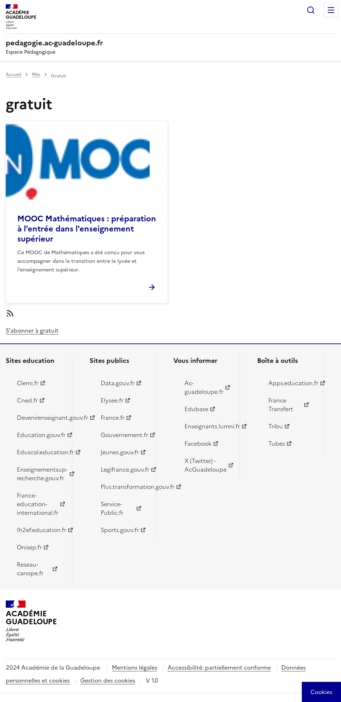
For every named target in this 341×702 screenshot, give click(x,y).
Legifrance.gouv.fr (124, 469)
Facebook (198, 443)
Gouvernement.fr (124, 435)
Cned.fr (27, 400)
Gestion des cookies (107, 680)
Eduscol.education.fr (40, 452)
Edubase (196, 409)
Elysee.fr (112, 400)
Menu (331, 10)
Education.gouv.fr (40, 435)
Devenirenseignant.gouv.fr (40, 417)
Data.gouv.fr (118, 383)
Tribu (275, 426)
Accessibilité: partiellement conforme (219, 667)
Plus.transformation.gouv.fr (124, 486)
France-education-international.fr (37, 504)
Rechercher (311, 10)
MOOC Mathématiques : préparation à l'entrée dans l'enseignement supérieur (86, 229)
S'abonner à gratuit (32, 330)
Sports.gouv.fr (120, 530)
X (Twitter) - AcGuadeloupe (206, 465)
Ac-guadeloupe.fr (204, 387)
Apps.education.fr (291, 383)
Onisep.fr (29, 547)
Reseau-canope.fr (30, 568)
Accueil (13, 74)
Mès (36, 74)
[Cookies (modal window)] (321, 692)
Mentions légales (134, 667)
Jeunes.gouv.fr (120, 452)
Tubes (276, 443)
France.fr (112, 417)
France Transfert (280, 404)
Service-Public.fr (112, 508)
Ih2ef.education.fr (40, 530)
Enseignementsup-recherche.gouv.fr (40, 473)
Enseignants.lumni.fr (208, 426)
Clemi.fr (27, 383)
